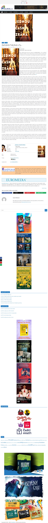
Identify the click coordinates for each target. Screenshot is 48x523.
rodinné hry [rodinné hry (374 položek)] (23, 445)
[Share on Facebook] (7, 193)
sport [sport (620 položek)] (34, 445)
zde (36, 74)
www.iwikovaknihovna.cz (26, 202)
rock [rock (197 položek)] (17, 445)
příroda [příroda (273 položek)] (11, 445)
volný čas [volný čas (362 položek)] (39, 445)
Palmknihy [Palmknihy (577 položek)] (36, 442)
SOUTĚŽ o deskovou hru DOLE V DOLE (7, 317)
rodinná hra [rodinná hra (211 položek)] (19, 445)
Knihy (3, 42)
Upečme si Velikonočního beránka (6, 299)
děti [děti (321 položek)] (22, 440)
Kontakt (31, 12)
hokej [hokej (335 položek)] (39, 440)
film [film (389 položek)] (30, 440)
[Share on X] (18, 193)
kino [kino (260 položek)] (16, 442)
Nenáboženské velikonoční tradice (6, 297)
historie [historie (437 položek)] (36, 440)
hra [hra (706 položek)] (41, 440)
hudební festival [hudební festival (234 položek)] (8, 442)
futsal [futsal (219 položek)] (32, 440)
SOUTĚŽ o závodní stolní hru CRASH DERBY (8, 308)
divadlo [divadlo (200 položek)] (21, 440)
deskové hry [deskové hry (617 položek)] (17, 440)
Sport (11, 12)
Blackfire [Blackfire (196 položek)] (3, 440)
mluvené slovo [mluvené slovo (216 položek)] (32, 442)
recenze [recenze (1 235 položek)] (14, 445)
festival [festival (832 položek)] (27, 440)
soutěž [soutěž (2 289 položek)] (30, 445)
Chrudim (26, 12)
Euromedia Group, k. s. (6, 183)
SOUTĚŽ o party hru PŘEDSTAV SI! (6, 301)
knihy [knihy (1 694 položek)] (21, 442)
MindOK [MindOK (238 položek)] (29, 442)
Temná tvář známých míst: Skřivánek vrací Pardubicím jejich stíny (11, 302)
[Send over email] (41, 193)
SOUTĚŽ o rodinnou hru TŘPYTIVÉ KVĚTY (7, 310)
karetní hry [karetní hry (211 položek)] (12, 442)
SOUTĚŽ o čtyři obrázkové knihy (6, 315)
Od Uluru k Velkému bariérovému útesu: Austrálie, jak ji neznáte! (11, 296)
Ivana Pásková (11, 47)
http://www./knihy (14, 157)
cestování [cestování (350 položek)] (6, 440)
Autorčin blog (44, 188)
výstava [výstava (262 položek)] (2, 447)
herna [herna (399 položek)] (34, 440)
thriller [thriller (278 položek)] (36, 445)
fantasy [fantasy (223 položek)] (24, 440)
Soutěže (21, 12)
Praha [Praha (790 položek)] (2, 445)
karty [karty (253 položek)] (15, 442)
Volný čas (15, 12)
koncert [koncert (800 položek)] (25, 442)
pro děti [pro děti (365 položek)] (5, 445)
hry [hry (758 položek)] (1, 442)
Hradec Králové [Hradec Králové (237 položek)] (44, 440)
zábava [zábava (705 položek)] (5, 447)
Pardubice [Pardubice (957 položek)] (41, 442)
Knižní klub (19, 47)
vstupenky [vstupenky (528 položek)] (43, 445)
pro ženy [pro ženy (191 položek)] (8, 445)
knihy (17, 47)
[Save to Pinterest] (29, 193)
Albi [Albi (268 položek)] (1, 440)
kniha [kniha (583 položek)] (18, 442)
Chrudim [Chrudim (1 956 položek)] (11, 440)
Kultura (5, 12)
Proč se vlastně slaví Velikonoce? (6, 294)
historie (15, 47)
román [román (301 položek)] (27, 445)
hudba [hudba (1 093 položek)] (4, 442)
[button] (7, 12)
